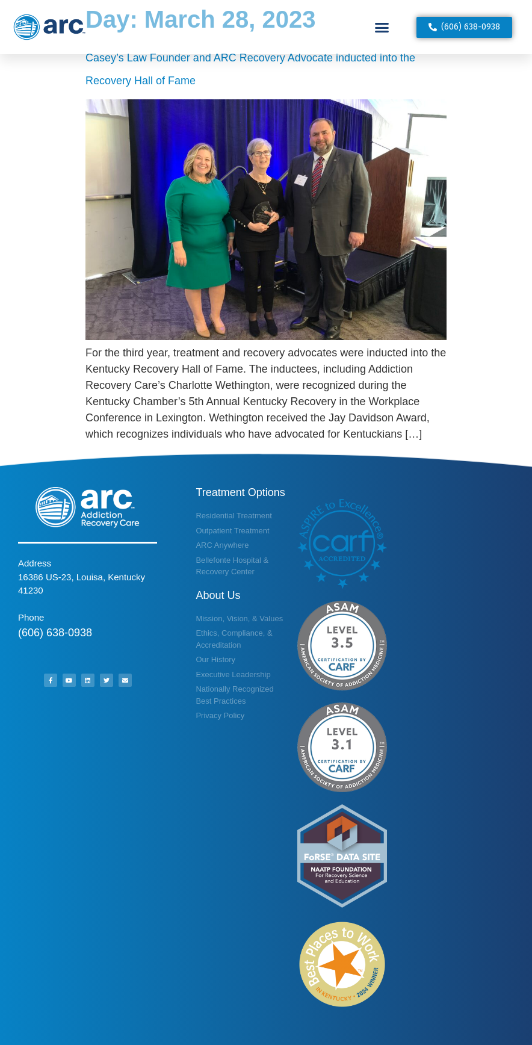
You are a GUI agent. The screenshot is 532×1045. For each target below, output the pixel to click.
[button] (382, 27)
